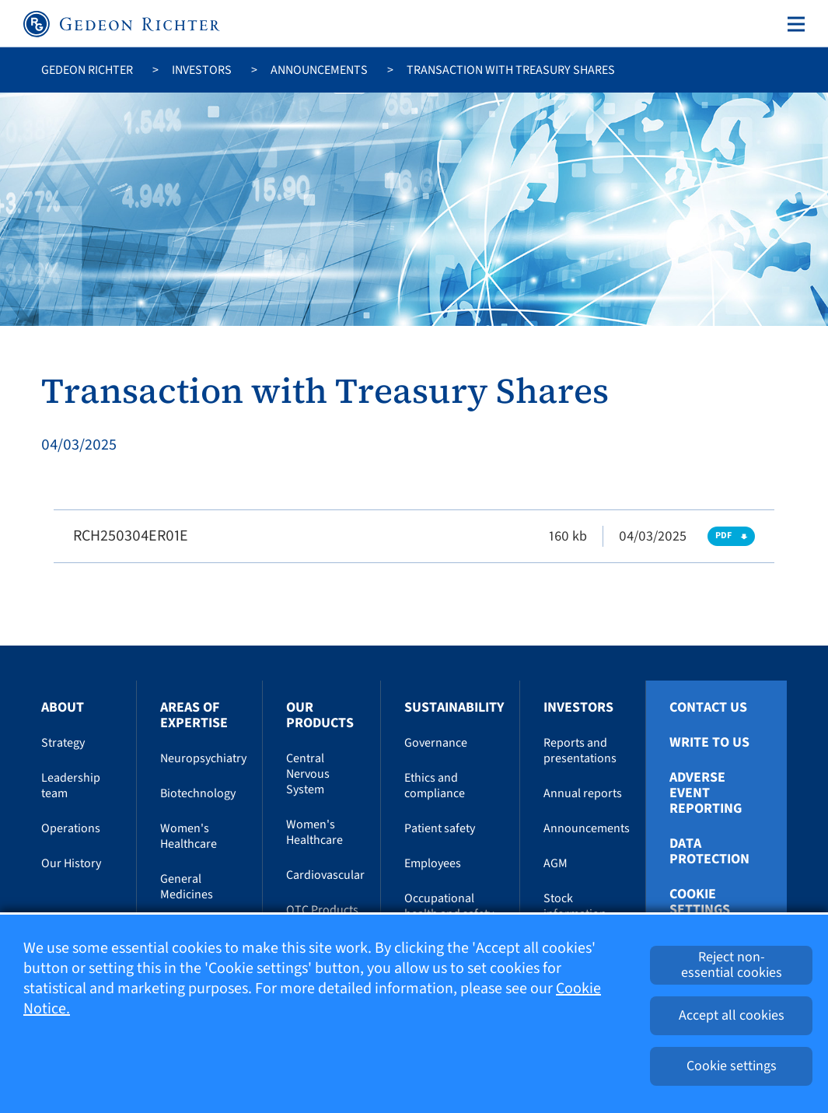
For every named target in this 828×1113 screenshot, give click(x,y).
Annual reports (582, 793)
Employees (432, 863)
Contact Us (708, 708)
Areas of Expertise (194, 715)
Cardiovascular (325, 875)
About (62, 707)
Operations (70, 828)
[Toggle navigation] (793, 24)
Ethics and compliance (434, 785)
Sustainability (454, 707)
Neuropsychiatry (203, 758)
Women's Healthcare (188, 836)
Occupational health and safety (449, 906)
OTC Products (322, 910)
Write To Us (709, 743)
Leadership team (70, 785)
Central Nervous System (308, 774)
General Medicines (186, 886)
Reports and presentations (580, 750)
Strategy (63, 742)
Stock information (574, 906)
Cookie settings (699, 902)
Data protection (709, 851)
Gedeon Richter (87, 70)
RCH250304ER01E (130, 536)
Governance (435, 742)
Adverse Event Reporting (705, 793)
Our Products (320, 715)
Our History (71, 863)
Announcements (319, 70)
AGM (555, 863)
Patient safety (439, 828)
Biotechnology (198, 793)
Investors (202, 70)
